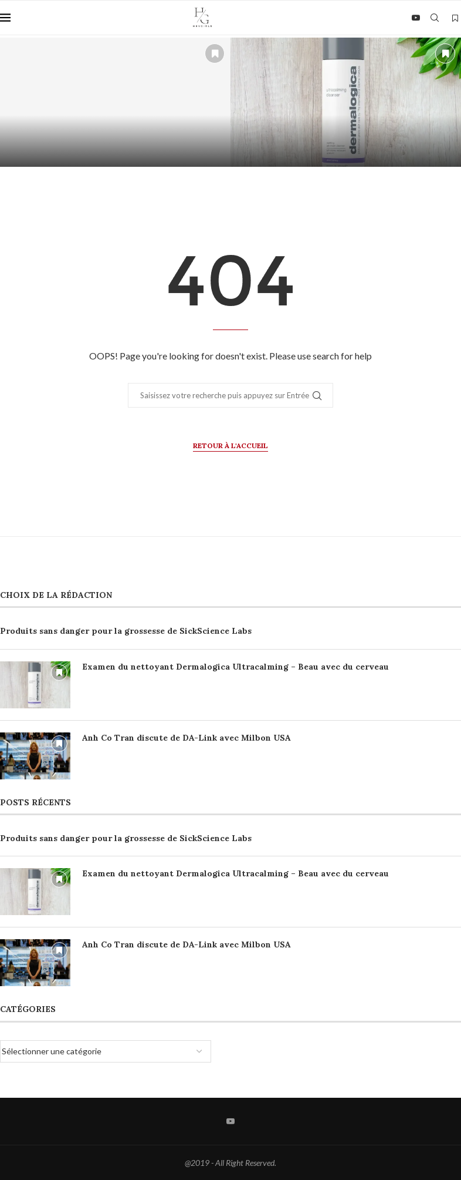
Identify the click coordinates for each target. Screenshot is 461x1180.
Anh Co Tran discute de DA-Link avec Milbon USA (186, 737)
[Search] (434, 18)
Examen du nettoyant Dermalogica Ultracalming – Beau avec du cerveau (235, 666)
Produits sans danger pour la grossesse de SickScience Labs (126, 631)
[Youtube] (416, 18)
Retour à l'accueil (230, 445)
